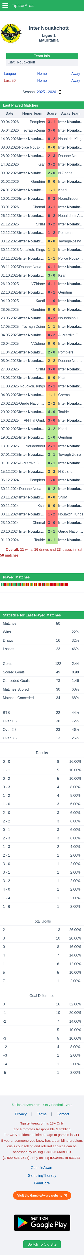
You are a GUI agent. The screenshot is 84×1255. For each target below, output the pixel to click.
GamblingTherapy (42, 1175)
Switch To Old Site (42, 1244)
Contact (63, 1114)
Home (42, 74)
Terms (42, 1114)
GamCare (42, 1183)
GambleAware (42, 1168)
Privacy (21, 1114)
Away (75, 74)
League (10, 74)
